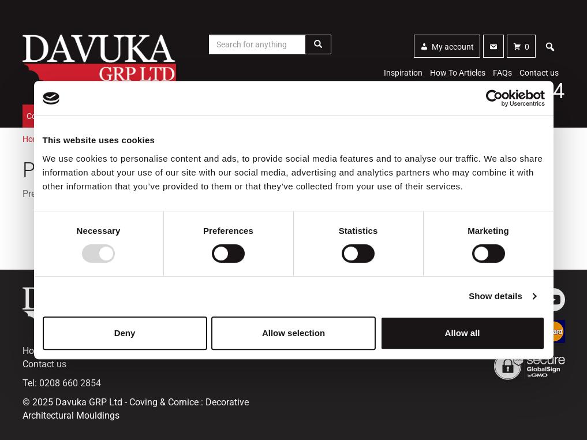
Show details (495, 296)
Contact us (539, 72)
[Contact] (493, 46)
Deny (125, 333)
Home (33, 139)
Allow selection (293, 333)
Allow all (462, 333)
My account (453, 46)
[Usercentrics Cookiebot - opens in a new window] (494, 98)
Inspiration (403, 72)
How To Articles (457, 72)
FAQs (502, 72)
